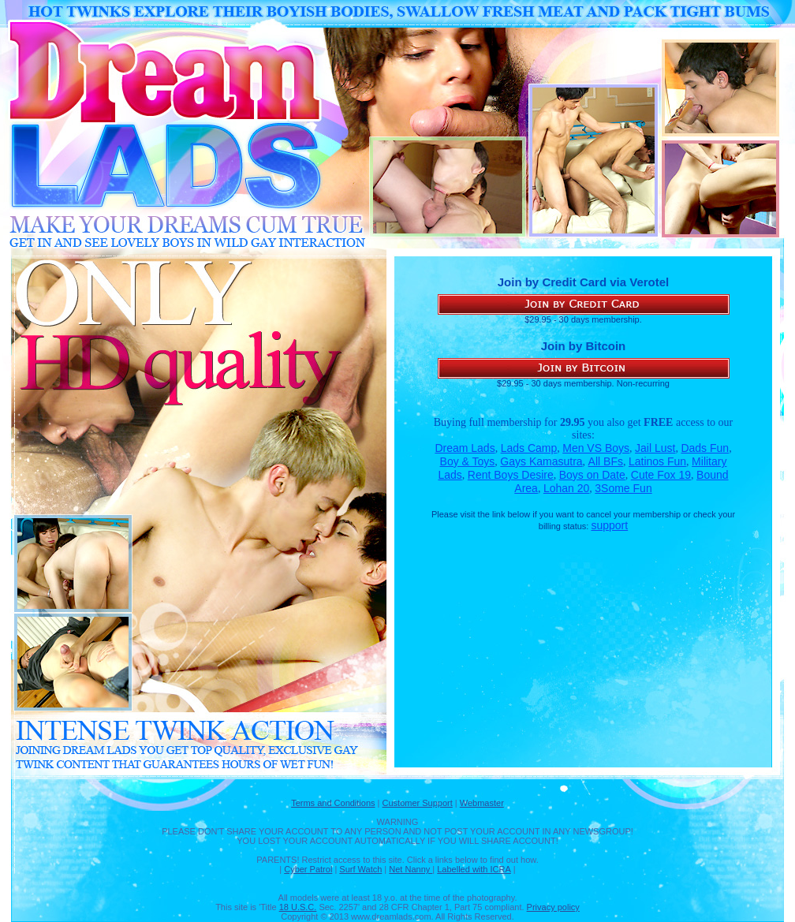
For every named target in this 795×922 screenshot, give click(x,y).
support (609, 525)
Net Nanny (410, 869)
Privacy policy (553, 907)
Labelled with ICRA (474, 869)
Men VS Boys (595, 448)
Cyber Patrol (308, 869)
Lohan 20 (566, 488)
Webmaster (482, 803)
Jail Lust (655, 448)
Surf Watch (360, 869)
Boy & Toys (467, 461)
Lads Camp (529, 448)
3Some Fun (623, 488)
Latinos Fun (657, 461)
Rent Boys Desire (511, 474)
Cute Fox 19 (661, 474)
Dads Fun (705, 448)
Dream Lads (465, 448)
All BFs (605, 461)
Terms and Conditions (333, 803)
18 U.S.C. (298, 907)
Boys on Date (592, 474)
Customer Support (418, 803)
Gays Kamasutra (541, 461)
